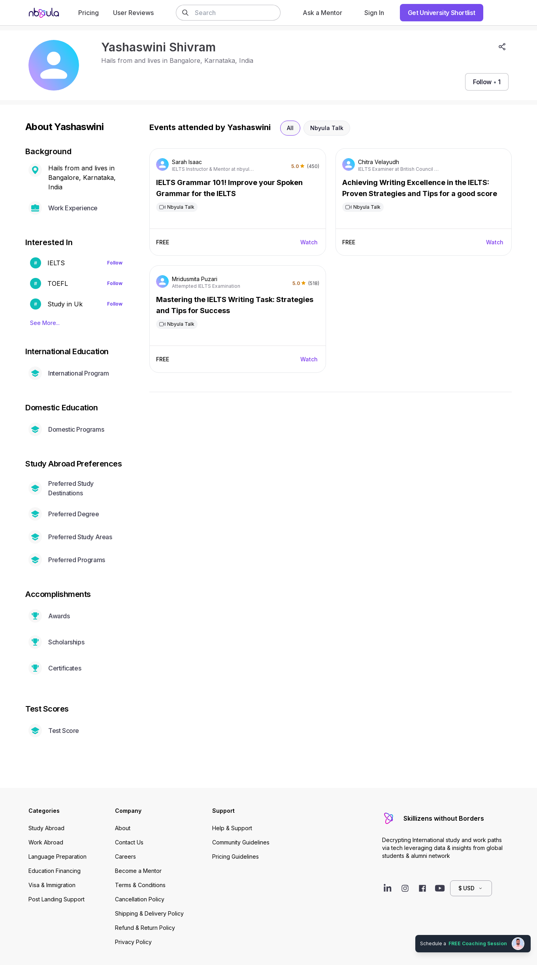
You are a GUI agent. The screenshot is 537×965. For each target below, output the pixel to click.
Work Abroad (45, 842)
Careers (125, 856)
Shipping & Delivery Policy (149, 913)
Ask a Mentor (322, 13)
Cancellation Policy (139, 899)
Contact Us (129, 842)
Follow (114, 263)
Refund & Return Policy (145, 927)
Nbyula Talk (326, 128)
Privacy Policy (133, 942)
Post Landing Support (56, 899)
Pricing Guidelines (235, 856)
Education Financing (54, 870)
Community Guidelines (240, 842)
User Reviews (133, 13)
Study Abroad (46, 828)
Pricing (88, 13)
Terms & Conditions (140, 885)
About (122, 828)
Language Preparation (57, 856)
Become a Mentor (138, 870)
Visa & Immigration (51, 885)
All (290, 128)
